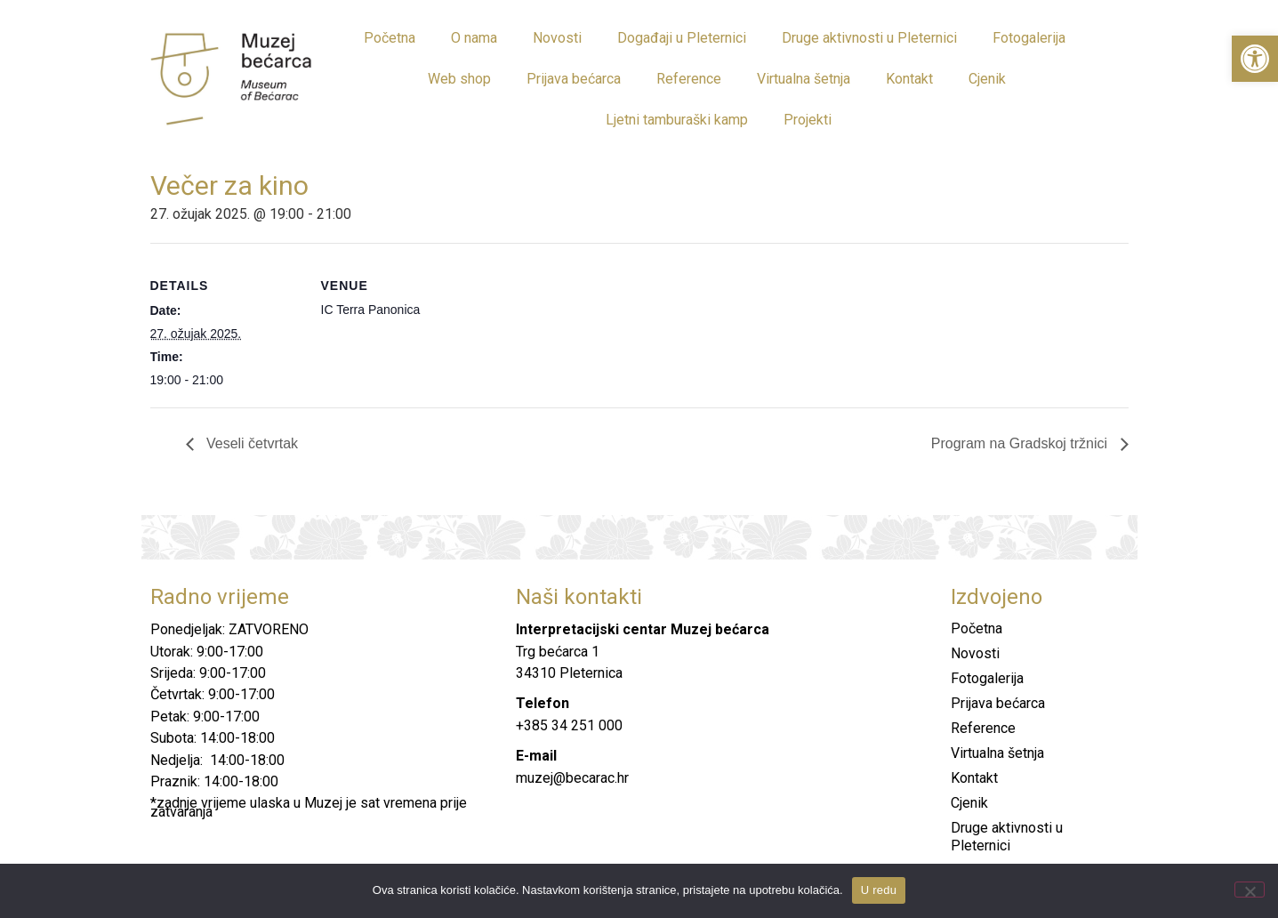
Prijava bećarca (573, 78)
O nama (474, 37)
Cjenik (987, 78)
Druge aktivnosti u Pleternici (869, 37)
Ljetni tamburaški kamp (677, 119)
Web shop (459, 78)
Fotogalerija (1029, 37)
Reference (688, 78)
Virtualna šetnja (803, 78)
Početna (389, 37)
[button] (1255, 59)
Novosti (557, 37)
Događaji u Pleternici (681, 37)
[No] (1249, 890)
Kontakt (909, 78)
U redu (879, 890)
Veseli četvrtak (251, 443)
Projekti (808, 119)
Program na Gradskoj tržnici (1021, 443)
